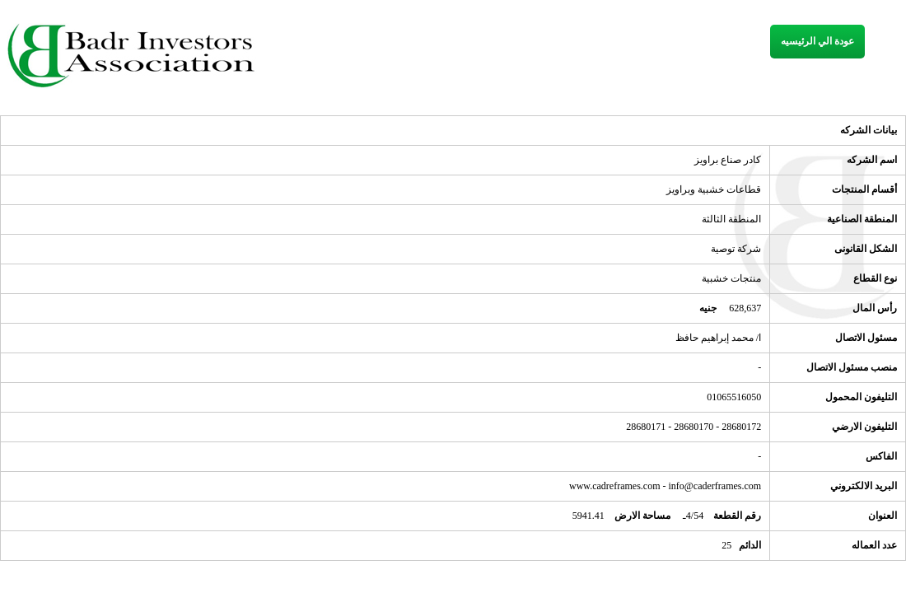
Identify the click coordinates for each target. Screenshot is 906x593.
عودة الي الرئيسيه (817, 41)
